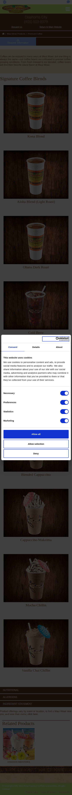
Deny (36, 453)
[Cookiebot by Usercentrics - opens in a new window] (56, 339)
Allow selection (36, 444)
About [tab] (59, 347)
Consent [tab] (12, 347)
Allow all (36, 434)
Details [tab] (36, 347)
